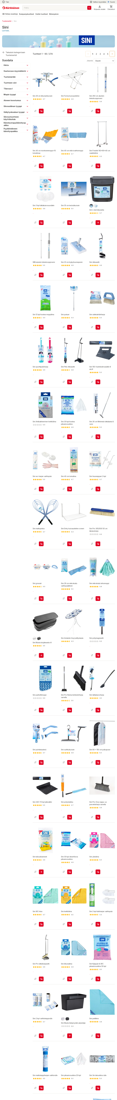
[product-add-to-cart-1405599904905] (41, 1040)
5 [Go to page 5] (107, 54)
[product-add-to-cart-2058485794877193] (69, 327)
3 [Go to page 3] (100, 54)
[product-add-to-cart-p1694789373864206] (41, 441)
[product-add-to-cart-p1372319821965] (41, 275)
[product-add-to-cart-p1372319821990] (69, 222)
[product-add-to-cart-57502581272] (98, 983)
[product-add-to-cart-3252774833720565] (69, 876)
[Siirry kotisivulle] (10, 7)
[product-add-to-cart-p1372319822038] (98, 441)
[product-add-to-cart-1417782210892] (41, 983)
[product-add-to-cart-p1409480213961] (98, 714)
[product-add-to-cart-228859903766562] (98, 876)
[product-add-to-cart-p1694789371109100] (98, 659)
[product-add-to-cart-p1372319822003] (69, 602)
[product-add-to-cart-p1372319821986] (41, 714)
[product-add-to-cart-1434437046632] (41, 602)
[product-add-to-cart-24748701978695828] (69, 111)
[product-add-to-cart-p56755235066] (41, 327)
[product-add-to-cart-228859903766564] (69, 928)
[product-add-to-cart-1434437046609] (98, 493)
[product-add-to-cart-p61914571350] (98, 222)
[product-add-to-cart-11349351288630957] (98, 327)
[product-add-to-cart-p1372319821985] (41, 111)
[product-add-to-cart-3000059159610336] (69, 766)
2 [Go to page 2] (96, 54)
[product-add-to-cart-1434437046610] (41, 493)
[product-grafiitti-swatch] (91, 206)
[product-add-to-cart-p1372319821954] (98, 928)
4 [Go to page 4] (104, 54)
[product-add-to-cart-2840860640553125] (69, 1094)
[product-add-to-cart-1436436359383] (98, 166)
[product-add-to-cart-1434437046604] (69, 275)
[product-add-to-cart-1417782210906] (69, 714)
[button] (99, 7)
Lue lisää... (6, 31)
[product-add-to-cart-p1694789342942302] (41, 659)
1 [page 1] (92, 54)
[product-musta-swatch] (67, 1023)
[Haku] (89, 8)
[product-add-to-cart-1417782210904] (98, 821)
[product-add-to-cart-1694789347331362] (98, 548)
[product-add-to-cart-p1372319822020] (41, 548)
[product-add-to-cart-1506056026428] (41, 821)
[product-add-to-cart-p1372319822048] (98, 766)
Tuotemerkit (6, 21)
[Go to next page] (112, 54)
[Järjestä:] (104, 60)
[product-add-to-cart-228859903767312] (69, 384)
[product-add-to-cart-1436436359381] (69, 659)
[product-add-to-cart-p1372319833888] (69, 493)
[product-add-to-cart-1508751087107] (98, 384)
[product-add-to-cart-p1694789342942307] (69, 1040)
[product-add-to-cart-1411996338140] (98, 1094)
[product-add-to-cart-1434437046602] (41, 166)
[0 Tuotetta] (111, 7)
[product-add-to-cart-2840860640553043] (69, 441)
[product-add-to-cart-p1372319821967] (98, 275)
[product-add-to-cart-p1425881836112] (41, 766)
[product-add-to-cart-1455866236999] (98, 111)
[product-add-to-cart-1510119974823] (41, 384)
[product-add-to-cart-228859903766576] (69, 983)
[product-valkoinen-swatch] (96, 206)
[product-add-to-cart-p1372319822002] (69, 166)
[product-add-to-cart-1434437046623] (41, 1094)
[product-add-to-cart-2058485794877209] (69, 548)
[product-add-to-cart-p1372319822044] (41, 222)
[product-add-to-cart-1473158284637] (69, 821)
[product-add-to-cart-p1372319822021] (41, 876)
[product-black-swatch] (39, 643)
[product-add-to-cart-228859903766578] (98, 1040)
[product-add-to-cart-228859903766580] (41, 928)
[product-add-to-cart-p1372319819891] (98, 602)
